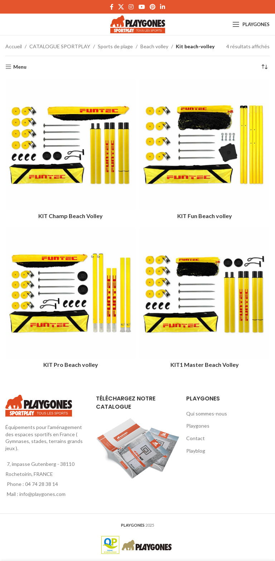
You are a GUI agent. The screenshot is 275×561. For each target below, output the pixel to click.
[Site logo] (138, 24)
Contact (195, 438)
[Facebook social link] (111, 6)
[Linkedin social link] (163, 6)
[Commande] (264, 66)
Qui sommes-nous (206, 413)
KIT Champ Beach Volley (70, 215)
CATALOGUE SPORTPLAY (59, 46)
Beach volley (154, 46)
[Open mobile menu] (251, 24)
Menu (19, 67)
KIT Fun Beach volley (204, 215)
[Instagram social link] (131, 6)
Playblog (195, 451)
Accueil (13, 46)
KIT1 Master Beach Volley (204, 364)
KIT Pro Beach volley (70, 364)
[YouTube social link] (141, 6)
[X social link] (121, 6)
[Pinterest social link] (152, 6)
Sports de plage (115, 46)
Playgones (197, 426)
